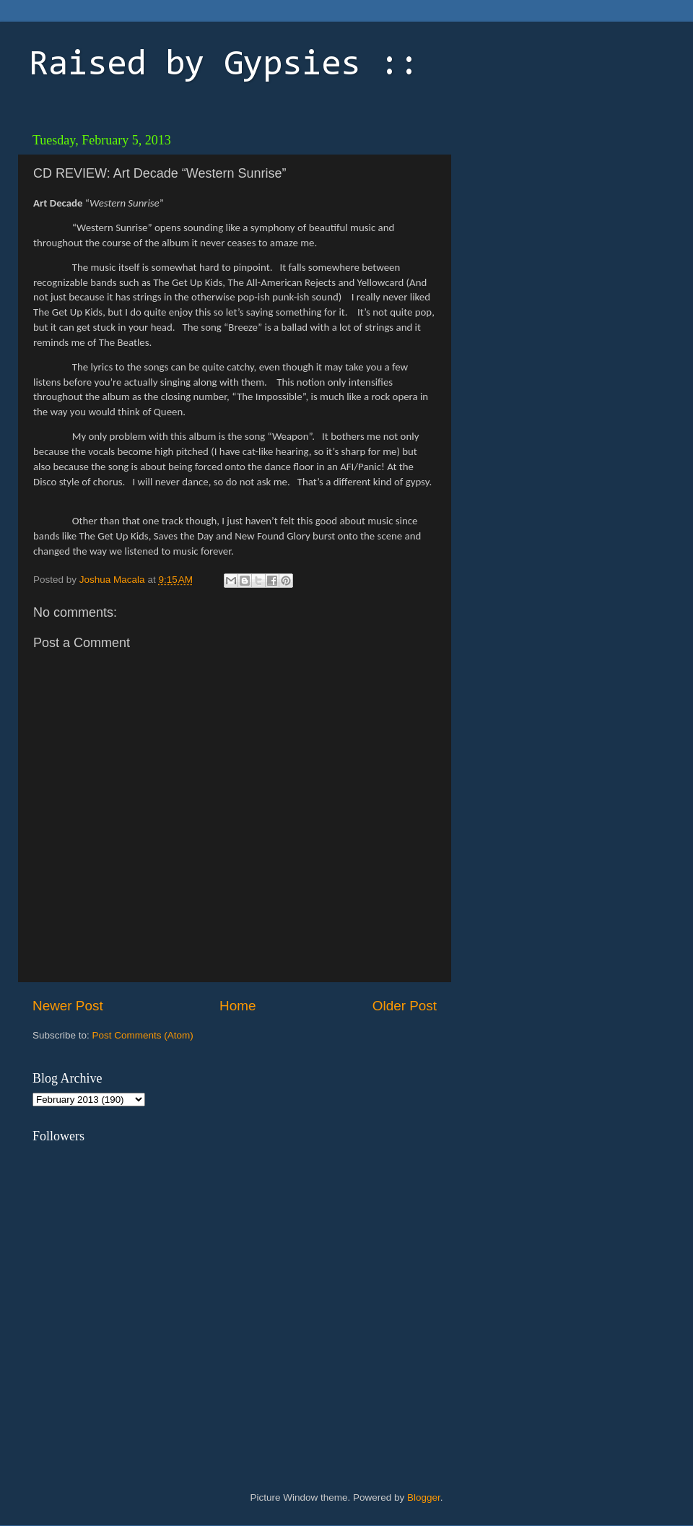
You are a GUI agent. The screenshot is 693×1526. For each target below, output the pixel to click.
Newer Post (67, 1005)
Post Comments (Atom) (142, 1035)
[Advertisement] (621, 377)
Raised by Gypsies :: (224, 66)
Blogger (423, 1497)
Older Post (404, 1005)
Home (237, 1005)
